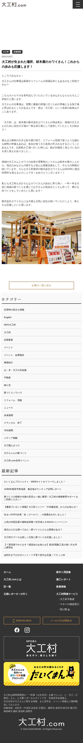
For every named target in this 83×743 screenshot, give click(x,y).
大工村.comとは (12, 579)
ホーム (7, 572)
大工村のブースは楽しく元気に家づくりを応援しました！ (33, 537)
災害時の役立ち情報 (14, 309)
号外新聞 (8, 430)
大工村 (6, 52)
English (8, 317)
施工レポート (63, 579)
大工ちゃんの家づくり (15, 453)
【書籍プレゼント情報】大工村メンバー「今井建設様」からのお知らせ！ (41, 507)
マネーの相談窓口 (69, 604)
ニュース (8, 407)
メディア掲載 (10, 438)
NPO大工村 (10, 324)
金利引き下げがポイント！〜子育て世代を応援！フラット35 (34, 555)
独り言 (7, 385)
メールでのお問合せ (61, 620)
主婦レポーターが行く (16, 594)
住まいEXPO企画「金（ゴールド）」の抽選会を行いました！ (35, 514)
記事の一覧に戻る (41, 285)
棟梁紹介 (8, 362)
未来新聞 (8, 415)
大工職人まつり (12, 445)
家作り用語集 (63, 572)
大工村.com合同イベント (16, 460)
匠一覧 (7, 586)
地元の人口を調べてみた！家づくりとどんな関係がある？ (33, 529)
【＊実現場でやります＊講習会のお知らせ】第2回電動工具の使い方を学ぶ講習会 (40, 546)
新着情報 (61, 586)
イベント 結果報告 (14, 355)
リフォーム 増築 (13, 400)
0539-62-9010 (22, 620)
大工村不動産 (67, 599)
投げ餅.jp (65, 609)
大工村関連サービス (67, 594)
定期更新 (17, 52)
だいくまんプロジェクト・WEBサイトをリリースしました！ (34, 481)
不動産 (7, 377)
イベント (8, 347)
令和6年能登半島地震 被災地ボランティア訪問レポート (32, 489)
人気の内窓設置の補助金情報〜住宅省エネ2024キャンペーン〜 (36, 522)
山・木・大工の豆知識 (15, 370)
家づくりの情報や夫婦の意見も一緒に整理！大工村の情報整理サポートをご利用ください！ (41, 498)
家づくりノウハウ (13, 392)
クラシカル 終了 (13, 422)
